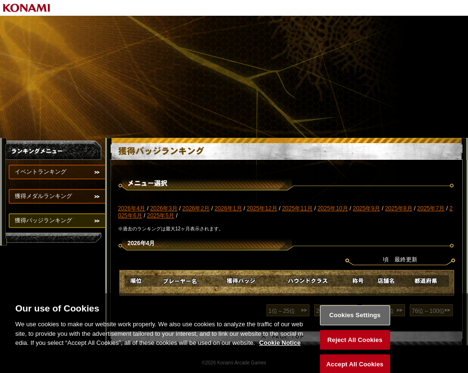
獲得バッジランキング (43, 220)
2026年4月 (131, 208)
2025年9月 (366, 208)
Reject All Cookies (355, 343)
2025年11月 (297, 208)
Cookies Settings (355, 318)
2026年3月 (163, 208)
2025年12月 (262, 208)
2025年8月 (398, 208)
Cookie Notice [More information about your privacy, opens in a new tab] (280, 346)
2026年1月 (228, 208)
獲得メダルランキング (43, 196)
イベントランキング (40, 171)
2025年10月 (333, 208)
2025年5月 (160, 215)
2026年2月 (196, 208)
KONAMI (27, 8)
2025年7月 (431, 208)
